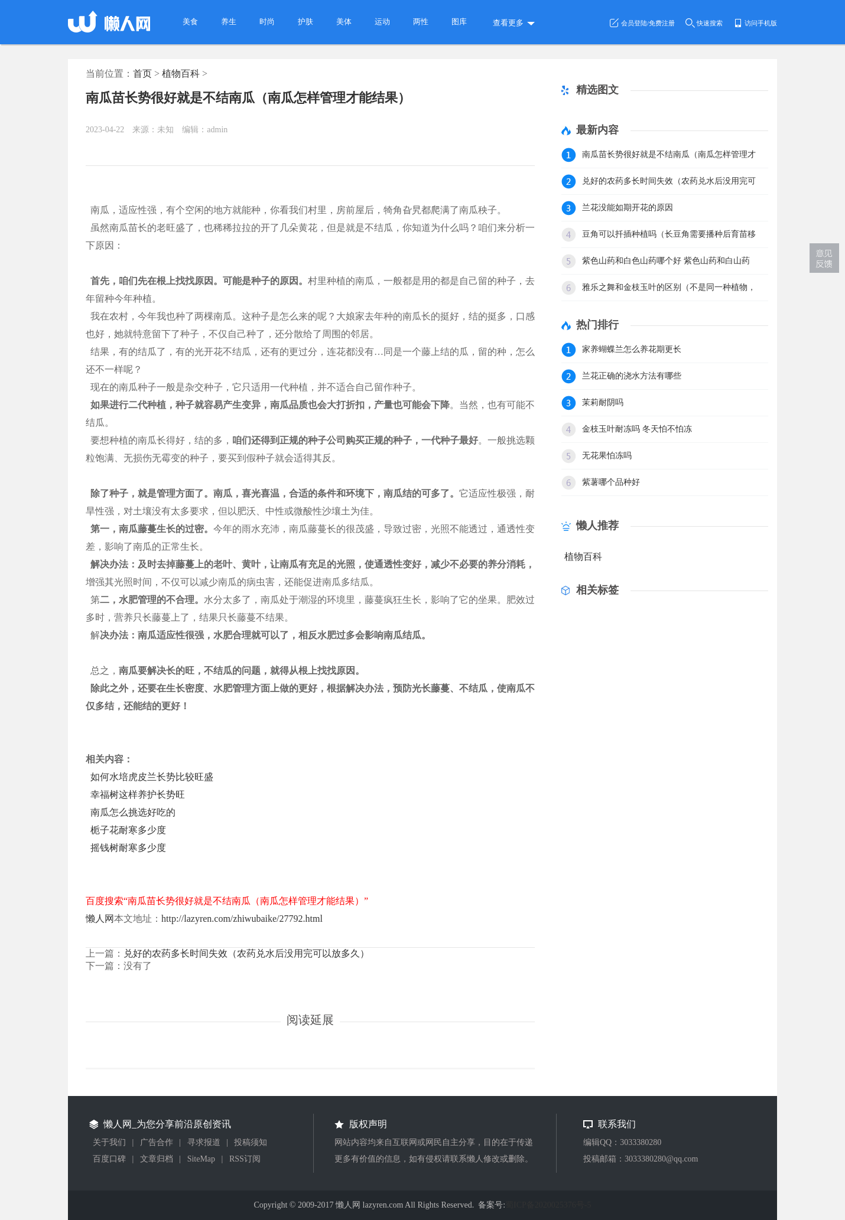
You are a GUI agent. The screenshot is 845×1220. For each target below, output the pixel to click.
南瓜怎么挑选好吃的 (133, 812)
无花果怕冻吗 (607, 455)
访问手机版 (761, 23)
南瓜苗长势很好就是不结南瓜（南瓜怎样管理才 (669, 154)
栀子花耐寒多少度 (128, 830)
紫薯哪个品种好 (611, 482)
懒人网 (100, 919)
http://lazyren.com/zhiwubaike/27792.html (242, 919)
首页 (142, 73)
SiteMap (201, 1158)
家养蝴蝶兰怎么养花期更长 (631, 349)
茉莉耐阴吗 (602, 402)
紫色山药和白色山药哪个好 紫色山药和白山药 (666, 260)
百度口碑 (109, 1158)
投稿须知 (250, 1142)
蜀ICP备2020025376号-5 (548, 1205)
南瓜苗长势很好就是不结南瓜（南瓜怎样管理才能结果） (248, 97)
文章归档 (156, 1158)
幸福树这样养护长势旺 (137, 795)
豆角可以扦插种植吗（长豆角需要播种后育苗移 (669, 234)
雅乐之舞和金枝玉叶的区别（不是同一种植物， (669, 287)
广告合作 (156, 1142)
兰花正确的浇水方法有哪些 (631, 375)
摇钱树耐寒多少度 (128, 848)
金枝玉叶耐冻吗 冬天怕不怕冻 (637, 429)
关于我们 (109, 1142)
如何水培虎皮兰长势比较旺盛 (151, 777)
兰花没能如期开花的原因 (627, 207)
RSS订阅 (245, 1158)
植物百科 (181, 73)
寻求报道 (203, 1142)
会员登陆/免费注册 (648, 23)
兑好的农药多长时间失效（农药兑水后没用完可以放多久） (246, 953)
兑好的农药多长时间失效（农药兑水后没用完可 (669, 181)
